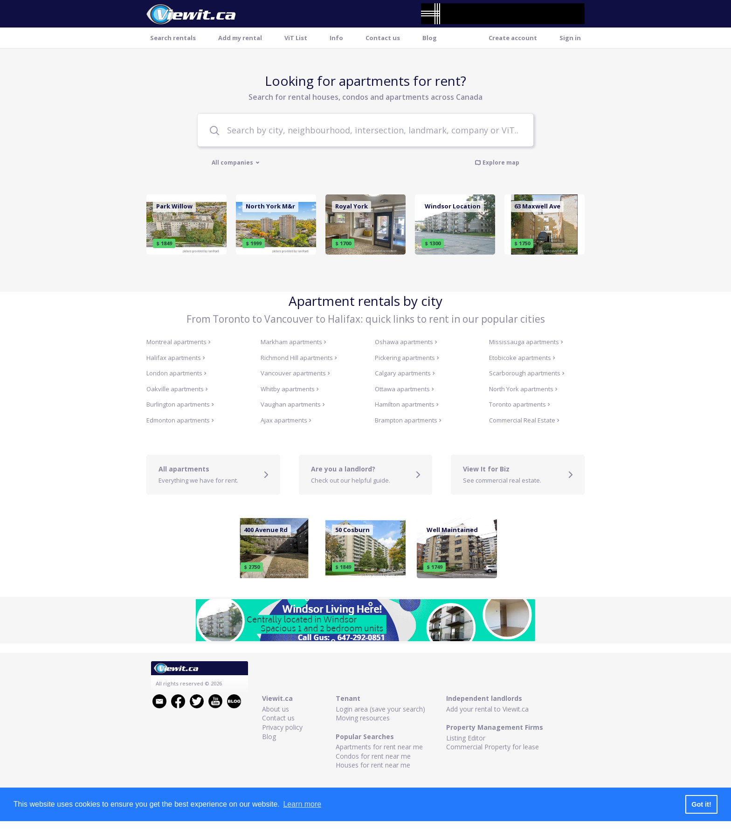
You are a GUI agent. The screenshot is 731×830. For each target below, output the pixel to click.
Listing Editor (465, 737)
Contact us (383, 38)
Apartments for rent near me (379, 746)
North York (523, 389)
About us (275, 709)
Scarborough (527, 373)
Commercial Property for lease (492, 746)
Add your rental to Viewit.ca (487, 709)
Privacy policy (282, 727)
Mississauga (526, 342)
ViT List (295, 38)
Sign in (570, 38)
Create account (513, 38)
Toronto (519, 404)
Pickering (407, 357)
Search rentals (173, 38)
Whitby (290, 389)
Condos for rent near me (373, 756)
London (176, 373)
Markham (293, 342)
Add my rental (240, 38)
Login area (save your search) (380, 709)
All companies (236, 162)
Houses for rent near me (373, 765)
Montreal (178, 342)
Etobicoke (522, 357)
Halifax (175, 357)
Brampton (408, 420)
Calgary (405, 373)
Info (336, 38)
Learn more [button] (302, 804)
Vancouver (295, 373)
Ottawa (404, 389)
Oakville (177, 389)
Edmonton (180, 420)
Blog (429, 38)
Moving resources (363, 717)
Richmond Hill (299, 357)
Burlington (180, 404)
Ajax (286, 420)
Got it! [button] (701, 804)
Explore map (497, 162)
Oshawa (406, 342)
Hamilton (407, 404)
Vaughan (293, 404)
